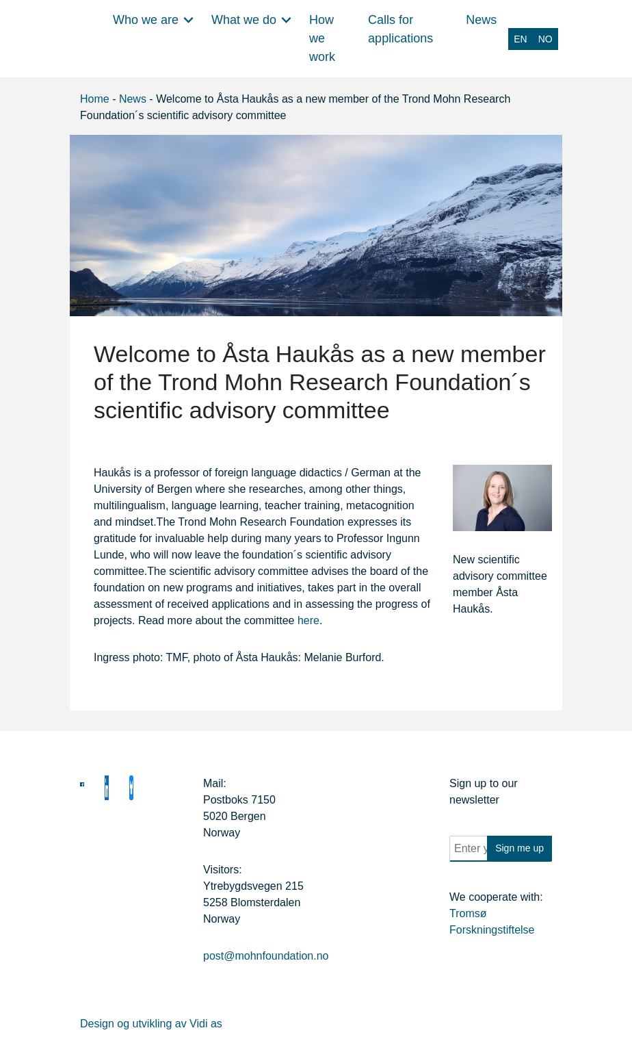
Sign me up (519, 848)
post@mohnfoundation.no (265, 956)
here (308, 620)
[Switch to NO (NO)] (545, 39)
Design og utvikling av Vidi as (151, 1023)
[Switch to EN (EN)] (520, 39)
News (132, 99)
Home (94, 99)
